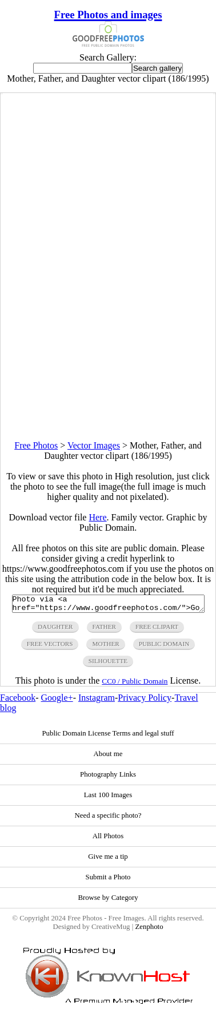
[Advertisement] (108, 334)
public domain (164, 647)
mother (105, 647)
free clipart (156, 630)
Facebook (17, 701)
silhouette (108, 664)
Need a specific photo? (108, 819)
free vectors (50, 647)
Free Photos (36, 445)
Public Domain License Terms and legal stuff (108, 737)
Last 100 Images (108, 798)
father (104, 630)
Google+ (57, 701)
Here (97, 517)
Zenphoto (149, 930)
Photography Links (108, 778)
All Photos (108, 839)
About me (108, 757)
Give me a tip (107, 860)
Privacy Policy (144, 701)
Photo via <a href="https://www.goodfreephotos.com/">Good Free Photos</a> (108, 605)
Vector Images (93, 445)
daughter (55, 630)
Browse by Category (108, 901)
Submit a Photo (108, 880)
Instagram (96, 701)
